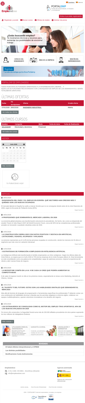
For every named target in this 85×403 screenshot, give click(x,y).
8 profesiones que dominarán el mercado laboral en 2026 (29, 217)
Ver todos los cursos (9, 131)
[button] (3, 4)
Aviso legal (24, 387)
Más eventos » (7, 166)
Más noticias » (7, 321)
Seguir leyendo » (79, 210)
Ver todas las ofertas (9, 112)
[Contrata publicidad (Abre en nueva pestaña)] (15, 187)
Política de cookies (55, 387)
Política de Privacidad (38, 387)
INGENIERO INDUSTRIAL (32, 107)
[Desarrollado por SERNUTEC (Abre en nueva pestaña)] (42, 398)
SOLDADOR (6, 127)
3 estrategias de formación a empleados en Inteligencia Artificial (33, 251)
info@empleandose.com (16, 373)
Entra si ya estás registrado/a (71, 16)
